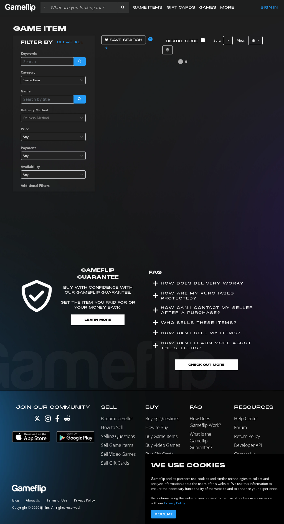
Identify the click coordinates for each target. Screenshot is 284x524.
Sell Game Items (117, 445)
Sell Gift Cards (115, 463)
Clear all (70, 42)
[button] (123, 7)
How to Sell (112, 427)
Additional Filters (35, 185)
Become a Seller (117, 418)
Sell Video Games (118, 454)
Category (28, 72)
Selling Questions (118, 436)
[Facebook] (57, 419)
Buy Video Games (162, 445)
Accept (163, 514)
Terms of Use (57, 500)
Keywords (29, 53)
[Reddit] (67, 419)
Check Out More (206, 365)
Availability (30, 166)
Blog (15, 500)
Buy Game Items (161, 436)
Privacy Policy (84, 500)
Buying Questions (162, 418)
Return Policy (247, 436)
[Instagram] (48, 419)
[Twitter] (37, 419)
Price (25, 129)
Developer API (248, 445)
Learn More (98, 320)
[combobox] (53, 80)
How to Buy (156, 427)
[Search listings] (82, 7)
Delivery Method (34, 110)
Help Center (246, 418)
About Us (33, 500)
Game (26, 91)
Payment (28, 147)
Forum (240, 427)
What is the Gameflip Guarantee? (201, 440)
